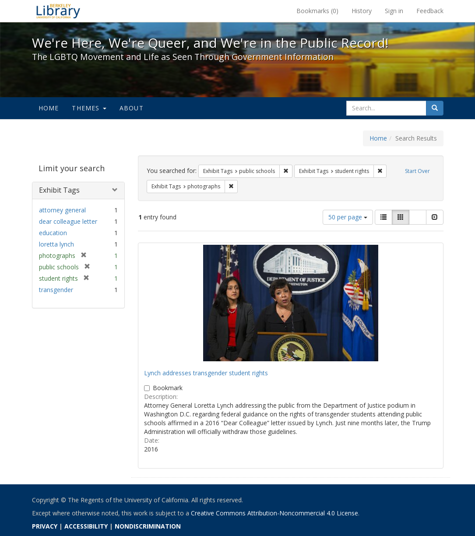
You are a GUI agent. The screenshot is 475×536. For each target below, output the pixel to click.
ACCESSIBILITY (86, 526)
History (362, 11)
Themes (89, 108)
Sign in (394, 11)
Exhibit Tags (59, 190)
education (53, 233)
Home (49, 108)
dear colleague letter (68, 221)
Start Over (417, 171)
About (132, 108)
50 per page (347, 217)
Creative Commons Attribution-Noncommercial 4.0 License (274, 513)
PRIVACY (44, 526)
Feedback (429, 11)
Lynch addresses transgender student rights (206, 373)
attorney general (62, 210)
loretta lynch (56, 244)
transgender (56, 290)
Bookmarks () (317, 11)
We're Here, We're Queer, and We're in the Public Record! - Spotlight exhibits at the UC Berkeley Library (58, 11)
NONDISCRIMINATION (148, 526)
